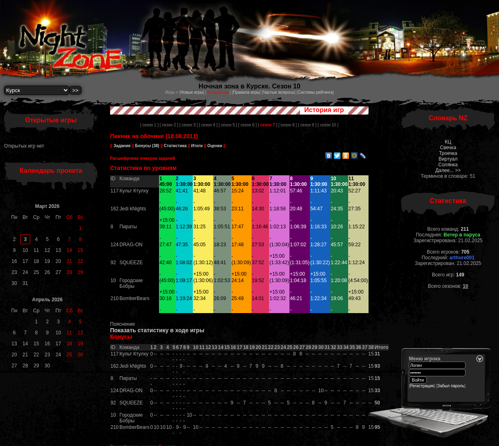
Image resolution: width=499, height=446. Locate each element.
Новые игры (192, 92)
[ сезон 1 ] (149, 125)
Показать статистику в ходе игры (157, 330)
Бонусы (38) (146, 146)
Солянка (447, 165)
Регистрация (422, 386)
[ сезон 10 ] (328, 125)
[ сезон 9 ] (307, 125)
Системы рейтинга (315, 92)
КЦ (448, 142)
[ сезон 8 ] (287, 125)
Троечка (448, 153)
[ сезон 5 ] (228, 125)
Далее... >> (448, 170)
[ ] (267, 125)
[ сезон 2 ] (169, 125)
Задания (122, 146)
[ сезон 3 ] (188, 125)
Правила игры (246, 92)
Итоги (197, 146)
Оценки (214, 146)
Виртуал (448, 159)
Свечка (448, 147)
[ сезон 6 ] (247, 125)
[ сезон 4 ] (208, 125)
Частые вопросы (278, 92)
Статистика (175, 146)
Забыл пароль (450, 386)
